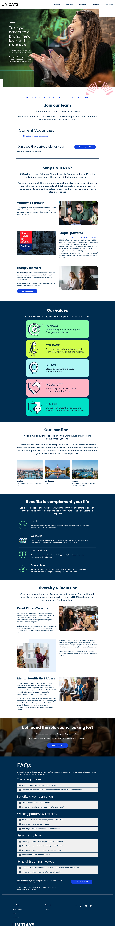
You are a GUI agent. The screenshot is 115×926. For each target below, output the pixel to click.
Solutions (56, 5)
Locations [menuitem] (53, 98)
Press (14, 914)
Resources (83, 5)
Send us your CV (85, 147)
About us (16, 905)
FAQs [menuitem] (87, 98)
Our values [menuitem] (43, 98)
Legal (47, 909)
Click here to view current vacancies (34, 136)
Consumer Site (18, 909)
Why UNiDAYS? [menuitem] (31, 98)
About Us (95, 5)
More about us (27, 291)
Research (16, 918)
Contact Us (109, 5)
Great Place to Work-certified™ (84, 238)
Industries (69, 5)
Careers (48, 905)
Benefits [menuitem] (62, 98)
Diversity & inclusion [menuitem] (75, 98)
